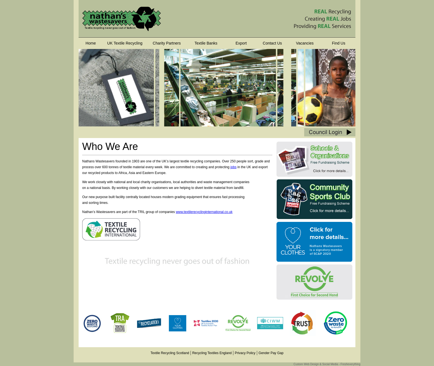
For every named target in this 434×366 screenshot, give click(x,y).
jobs (233, 167)
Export (241, 43)
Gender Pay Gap (271, 353)
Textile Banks (206, 43)
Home (91, 43)
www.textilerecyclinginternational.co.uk (204, 212)
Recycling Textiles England (212, 353)
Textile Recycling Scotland (170, 353)
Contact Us (272, 43)
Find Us (338, 43)
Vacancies (305, 43)
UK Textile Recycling (124, 43)
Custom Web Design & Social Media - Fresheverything (326, 364)
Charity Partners (167, 43)
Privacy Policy (245, 353)
